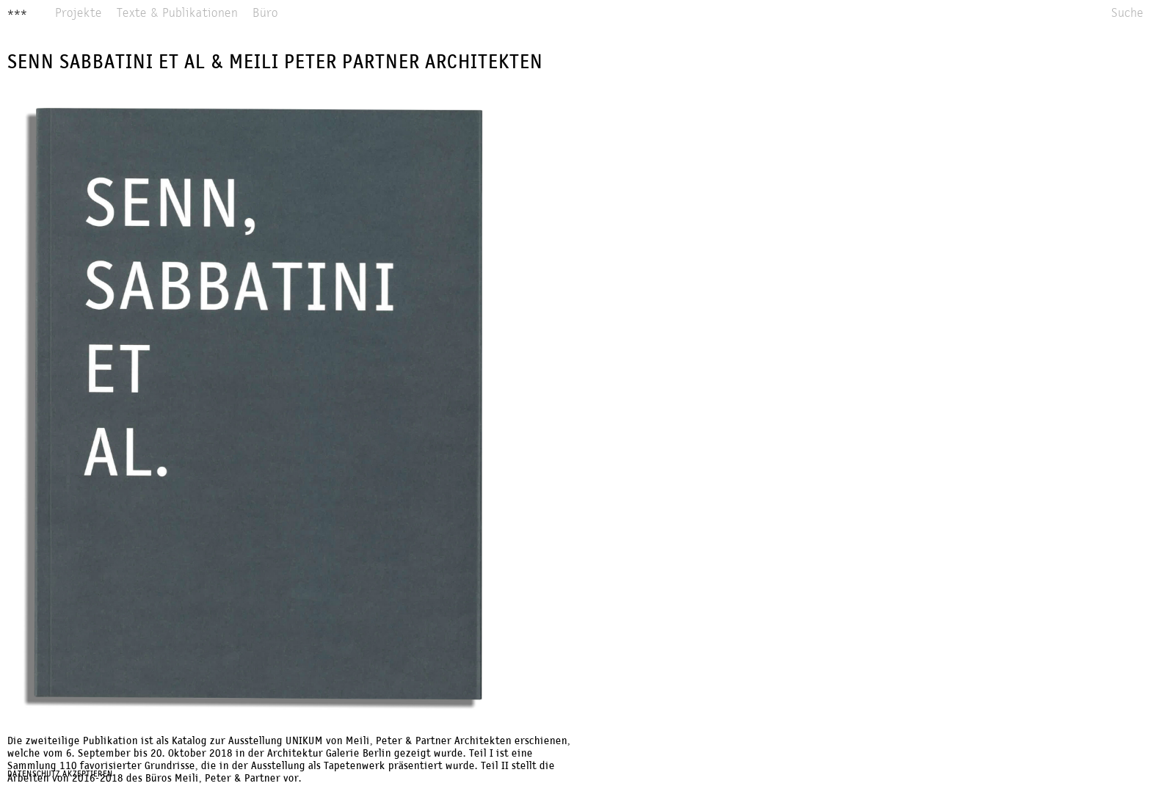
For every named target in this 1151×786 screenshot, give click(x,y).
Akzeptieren (87, 774)
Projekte (78, 13)
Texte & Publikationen (177, 13)
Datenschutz (33, 774)
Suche (1127, 13)
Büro (265, 13)
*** (17, 14)
